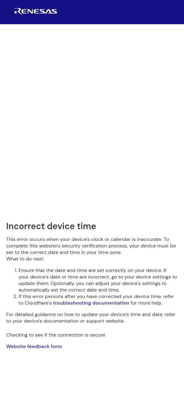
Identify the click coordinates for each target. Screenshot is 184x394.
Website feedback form (34, 346)
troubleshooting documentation (91, 303)
